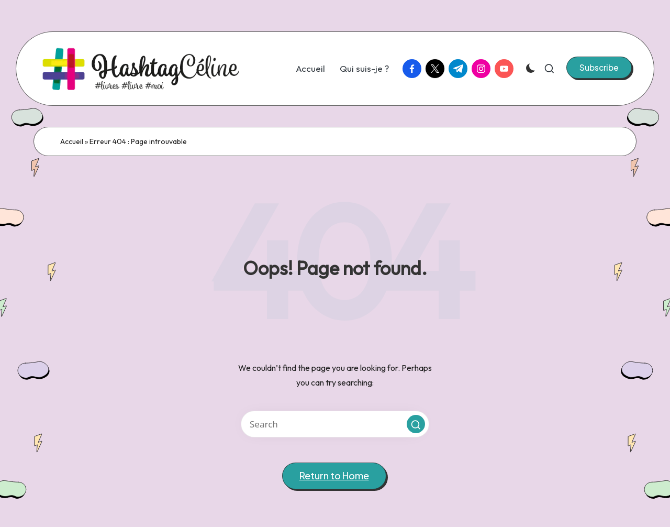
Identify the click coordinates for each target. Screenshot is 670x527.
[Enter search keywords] (335, 424)
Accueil (71, 141)
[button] (599, 68)
